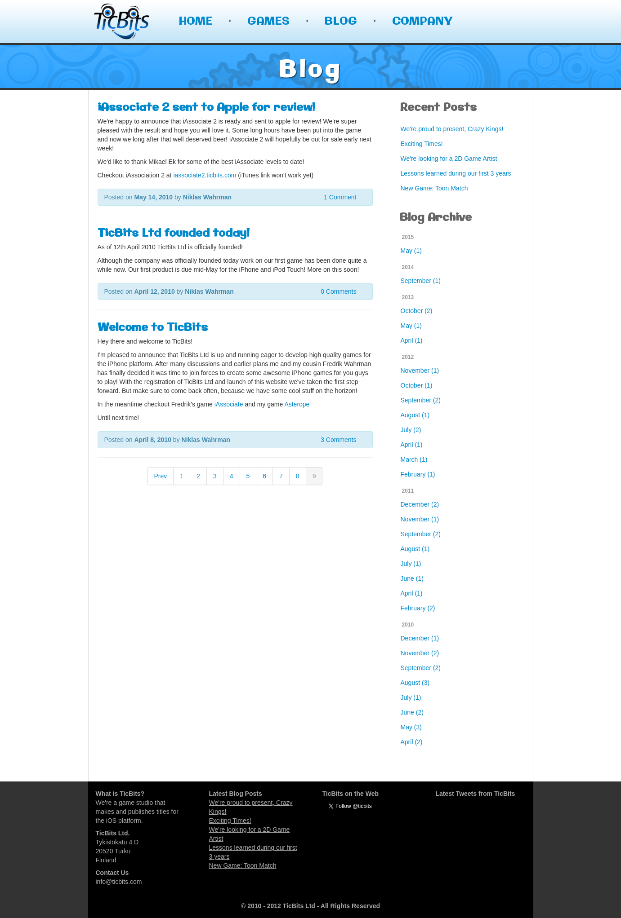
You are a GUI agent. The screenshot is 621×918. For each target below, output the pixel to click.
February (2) (418, 608)
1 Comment (340, 197)
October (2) (417, 310)
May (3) (411, 727)
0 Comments (338, 291)
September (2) (421, 400)
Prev (160, 476)
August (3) (415, 682)
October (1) (417, 385)
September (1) (421, 280)
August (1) (415, 415)
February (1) (418, 474)
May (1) (411, 250)
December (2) (420, 504)
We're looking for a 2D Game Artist (449, 158)
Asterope (296, 404)
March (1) (414, 459)
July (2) (411, 429)
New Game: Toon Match (434, 188)
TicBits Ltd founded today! (174, 233)
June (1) (412, 578)
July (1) (411, 563)
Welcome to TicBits (153, 327)
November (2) (420, 653)
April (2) (412, 742)
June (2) (412, 712)
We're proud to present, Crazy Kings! (452, 128)
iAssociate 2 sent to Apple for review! (206, 107)
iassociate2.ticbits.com (204, 175)
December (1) (420, 638)
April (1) (412, 340)
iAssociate (228, 404)
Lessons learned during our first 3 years (456, 173)
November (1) (420, 370)
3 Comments (338, 439)
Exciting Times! (422, 143)
